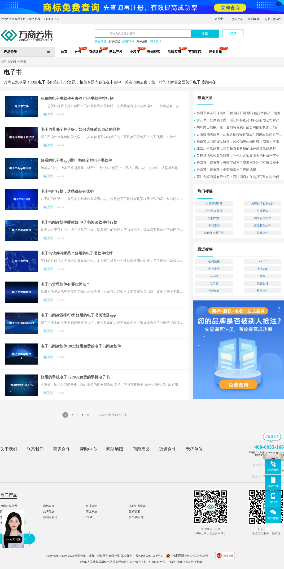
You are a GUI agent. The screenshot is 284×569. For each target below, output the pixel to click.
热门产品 (8, 495)
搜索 (204, 33)
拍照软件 (214, 218)
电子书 (21, 61)
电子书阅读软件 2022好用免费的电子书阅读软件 (81, 346)
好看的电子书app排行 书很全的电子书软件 (76, 160)
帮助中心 (88, 449)
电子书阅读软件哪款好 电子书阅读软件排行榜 (79, 222)
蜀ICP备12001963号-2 (148, 555)
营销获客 (153, 52)
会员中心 (220, 19)
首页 (64, 52)
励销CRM (128, 41)
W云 (78, 52)
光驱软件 (214, 290)
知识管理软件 (214, 203)
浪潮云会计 (50, 517)
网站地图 (114, 449)
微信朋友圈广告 (214, 233)
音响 (262, 276)
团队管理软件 (262, 218)
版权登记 (114, 41)
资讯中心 (237, 19)
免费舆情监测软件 (262, 203)
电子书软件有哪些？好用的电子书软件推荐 (77, 253)
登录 (233, 33)
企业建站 (91, 506)
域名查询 (156, 41)
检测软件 (262, 290)
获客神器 (100, 41)
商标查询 (48, 506)
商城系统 (91, 511)
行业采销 (215, 52)
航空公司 (262, 283)
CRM (89, 517)
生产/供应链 (136, 517)
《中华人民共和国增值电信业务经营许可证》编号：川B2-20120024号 (122, 562)
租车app (262, 268)
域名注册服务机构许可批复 (186, 562)
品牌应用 (174, 52)
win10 (262, 261)
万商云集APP (273, 19)
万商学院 (194, 52)
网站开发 (115, 52)
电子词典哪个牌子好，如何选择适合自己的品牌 (80, 129)
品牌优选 (48, 511)
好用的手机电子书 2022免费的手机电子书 (75, 377)
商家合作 (61, 449)
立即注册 (262, 31)
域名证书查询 (137, 506)
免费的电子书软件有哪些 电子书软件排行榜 (77, 98)
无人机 (214, 276)
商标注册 (142, 41)
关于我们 (8, 449)
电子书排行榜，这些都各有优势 (67, 191)
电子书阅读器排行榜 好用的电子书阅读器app (78, 315)
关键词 (11, 61)
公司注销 (214, 261)
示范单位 (194, 449)
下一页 (85, 415)
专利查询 (214, 225)
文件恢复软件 (214, 211)
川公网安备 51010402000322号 (187, 555)
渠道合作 (167, 449)
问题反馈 (254, 19)
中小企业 (214, 268)
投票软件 (262, 233)
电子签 (214, 283)
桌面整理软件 (262, 225)
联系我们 (35, 449)
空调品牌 (262, 211)
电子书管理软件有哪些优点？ (65, 284)
